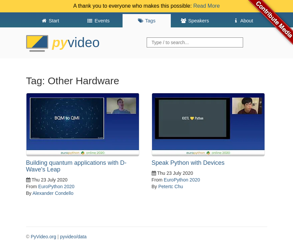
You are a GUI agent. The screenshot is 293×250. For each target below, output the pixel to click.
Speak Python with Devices (188, 162)
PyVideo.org (43, 236)
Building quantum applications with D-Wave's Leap (76, 166)
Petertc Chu (170, 186)
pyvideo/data (73, 236)
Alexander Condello (52, 193)
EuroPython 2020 (56, 186)
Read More (206, 6)
